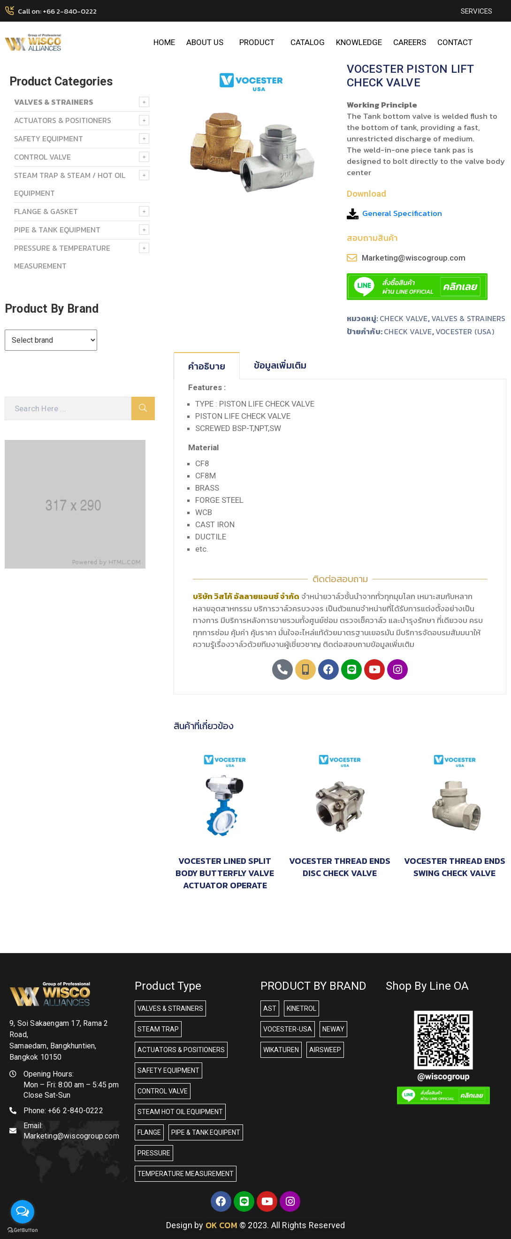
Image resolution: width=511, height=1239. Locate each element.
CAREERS (409, 42)
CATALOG (307, 42)
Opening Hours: (48, 1074)
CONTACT (455, 42)
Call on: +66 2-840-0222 (57, 11)
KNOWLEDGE (359, 42)
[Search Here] (68, 408)
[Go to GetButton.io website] (23, 1229)
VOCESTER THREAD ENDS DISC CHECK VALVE (339, 866)
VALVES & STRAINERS (468, 318)
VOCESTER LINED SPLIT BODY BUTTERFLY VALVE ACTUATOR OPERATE (224, 873)
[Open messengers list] (22, 1212)
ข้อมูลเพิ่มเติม (280, 365)
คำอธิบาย (206, 366)
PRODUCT (259, 42)
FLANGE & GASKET (46, 211)
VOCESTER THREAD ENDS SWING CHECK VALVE (454, 866)
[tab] (207, 365)
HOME (164, 42)
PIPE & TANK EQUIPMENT (57, 229)
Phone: (63, 1110)
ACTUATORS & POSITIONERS (62, 120)
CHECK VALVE (403, 318)
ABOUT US (207, 42)
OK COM (221, 1225)
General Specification (402, 213)
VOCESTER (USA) (464, 331)
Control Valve (42, 156)
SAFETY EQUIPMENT (48, 138)
